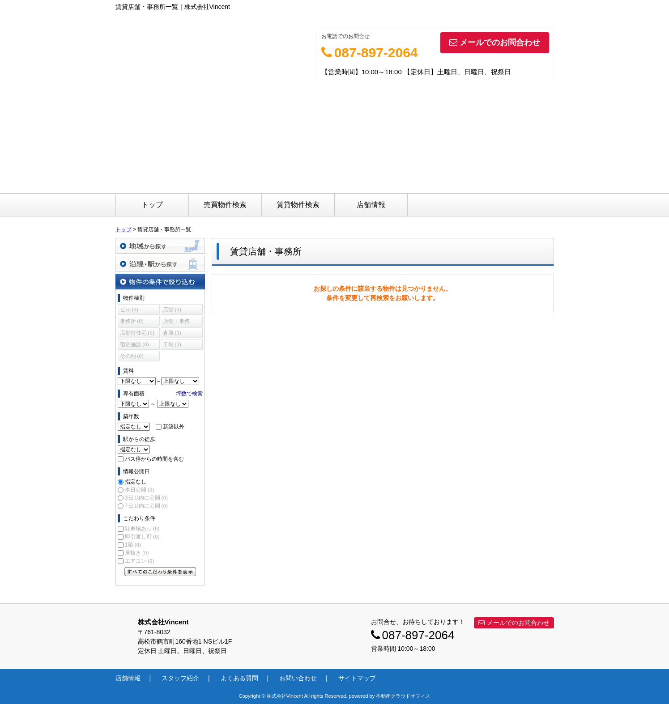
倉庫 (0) (172, 333)
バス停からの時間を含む (154, 459)
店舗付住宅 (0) (137, 333)
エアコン (139, 561)
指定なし (135, 482)
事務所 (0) (132, 321)
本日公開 (139, 490)
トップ (152, 204)
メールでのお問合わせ (494, 42)
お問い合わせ (298, 678)
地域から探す (160, 246)
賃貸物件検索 (298, 204)
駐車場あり (142, 529)
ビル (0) (129, 309)
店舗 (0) (172, 309)
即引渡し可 (142, 537)
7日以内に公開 (146, 506)
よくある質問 (239, 678)
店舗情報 (371, 204)
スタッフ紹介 (180, 678)
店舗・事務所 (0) (176, 322)
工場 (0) (172, 344)
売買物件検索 (225, 204)
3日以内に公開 (146, 498)
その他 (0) (132, 356)
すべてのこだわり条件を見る (160, 571)
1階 (133, 545)
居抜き (137, 553)
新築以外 (173, 427)
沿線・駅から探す (160, 263)
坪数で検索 (189, 393)
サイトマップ (357, 678)
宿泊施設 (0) (134, 344)
